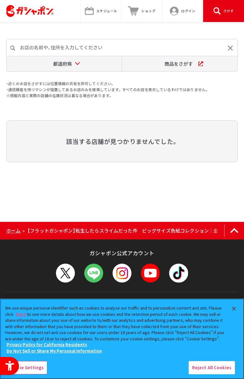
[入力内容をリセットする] (230, 48)
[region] (122, 339)
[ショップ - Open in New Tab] (141, 11)
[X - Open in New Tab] (65, 273)
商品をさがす (183, 63)
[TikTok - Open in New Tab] (178, 273)
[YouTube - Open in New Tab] (150, 273)
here (21, 314)
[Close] (234, 309)
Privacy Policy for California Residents (47, 345)
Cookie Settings (26, 368)
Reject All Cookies (211, 368)
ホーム (13, 230)
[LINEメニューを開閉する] (93, 273)
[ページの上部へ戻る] (234, 230)
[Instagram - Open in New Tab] (122, 273)
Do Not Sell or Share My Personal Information (54, 351)
